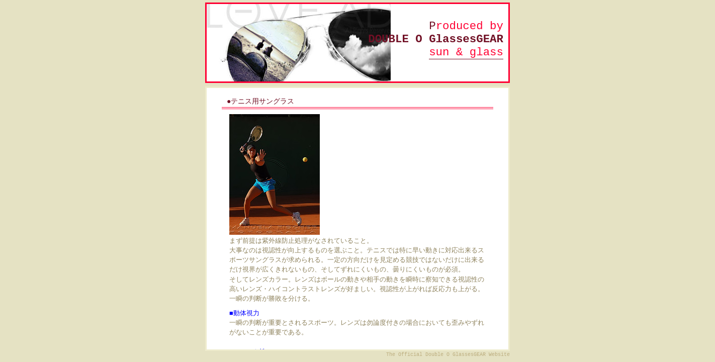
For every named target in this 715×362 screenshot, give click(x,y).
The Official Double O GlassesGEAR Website (448, 354)
